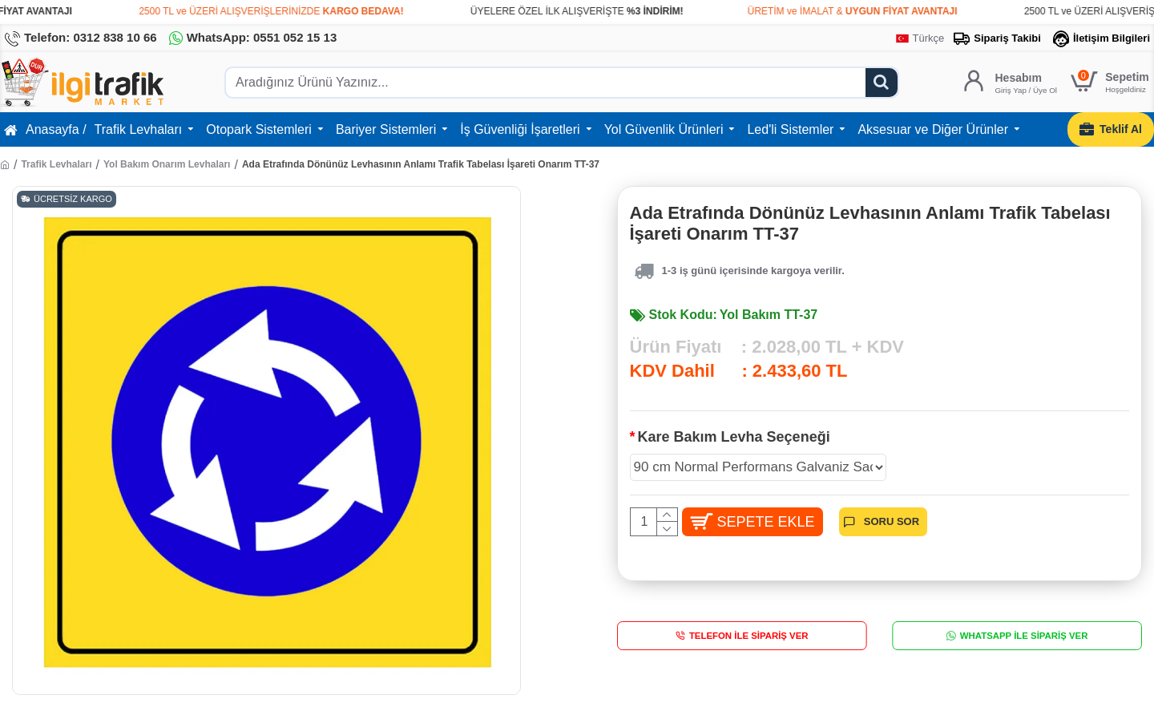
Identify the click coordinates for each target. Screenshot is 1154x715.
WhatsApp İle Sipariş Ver (1024, 643)
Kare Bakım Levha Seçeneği (734, 437)
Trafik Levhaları (56, 164)
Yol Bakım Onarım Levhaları (167, 164)
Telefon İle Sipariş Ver (748, 643)
